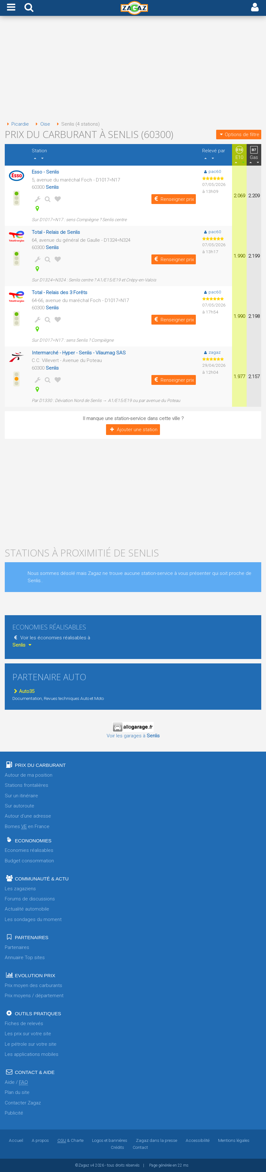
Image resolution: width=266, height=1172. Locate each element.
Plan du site (17, 1092)
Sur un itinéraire (21, 796)
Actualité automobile (27, 909)
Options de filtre (238, 134)
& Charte (70, 1140)
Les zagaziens (20, 889)
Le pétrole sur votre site (31, 1044)
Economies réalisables (29, 850)
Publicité (14, 1113)
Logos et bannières (109, 1140)
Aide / (16, 1082)
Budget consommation (29, 861)
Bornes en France (27, 827)
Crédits (117, 1147)
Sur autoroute (19, 806)
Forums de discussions (30, 899)
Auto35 (23, 691)
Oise (41, 124)
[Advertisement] (133, 69)
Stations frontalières (26, 785)
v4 (92, 1165)
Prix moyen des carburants (33, 985)
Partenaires (17, 947)
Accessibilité (197, 1140)
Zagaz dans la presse (156, 1140)
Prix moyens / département (34, 995)
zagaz (211, 352)
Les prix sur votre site (28, 1034)
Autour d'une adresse (28, 816)
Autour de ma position (28, 775)
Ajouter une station (133, 429)
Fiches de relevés (24, 1023)
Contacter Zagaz (23, 1103)
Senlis (52, 187)
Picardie (17, 124)
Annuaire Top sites (25, 957)
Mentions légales (233, 1140)
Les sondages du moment (33, 919)
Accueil (16, 1140)
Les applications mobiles (31, 1054)
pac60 (211, 171)
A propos (40, 1140)
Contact (140, 1147)
